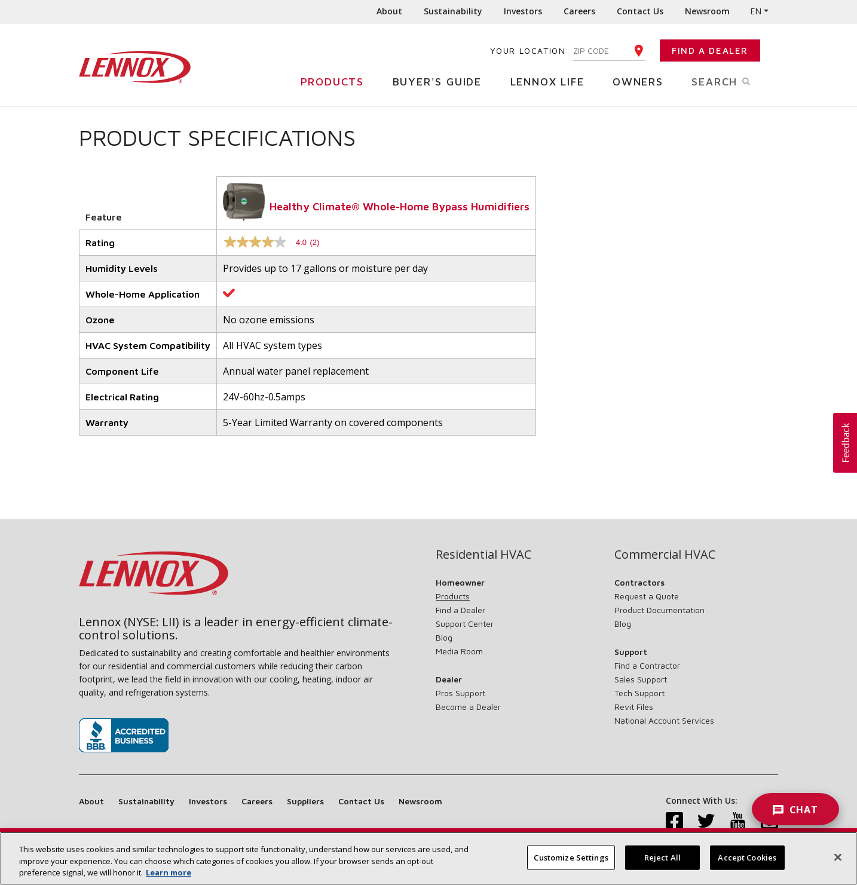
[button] (845, 443)
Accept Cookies (747, 863)
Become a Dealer (468, 707)
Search (734, 81)
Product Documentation (659, 610)
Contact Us (640, 11)
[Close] (838, 862)
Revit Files (633, 707)
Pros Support (460, 693)
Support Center (465, 623)
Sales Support (640, 679)
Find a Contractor (647, 665)
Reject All (662, 863)
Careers (579, 11)
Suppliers (305, 801)
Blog (444, 637)
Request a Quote (646, 596)
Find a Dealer (710, 50)
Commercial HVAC (664, 554)
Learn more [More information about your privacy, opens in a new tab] (168, 878)
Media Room (459, 651)
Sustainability (453, 11)
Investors (523, 11)
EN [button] (755, 11)
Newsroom (707, 11)
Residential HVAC (483, 554)
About (389, 11)
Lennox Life (551, 81)
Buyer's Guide (442, 81)
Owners (642, 81)
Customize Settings (571, 863)
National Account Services (664, 720)
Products (337, 81)
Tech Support (639, 693)
